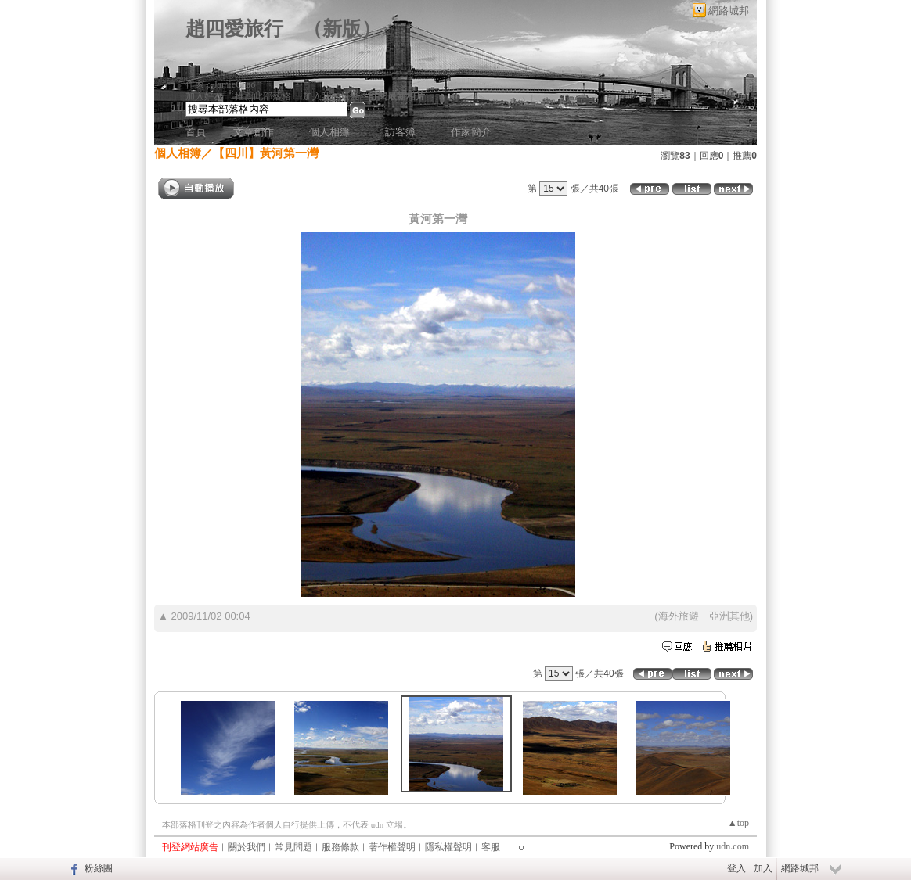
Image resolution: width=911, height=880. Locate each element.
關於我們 (246, 847)
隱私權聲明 (448, 847)
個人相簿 (329, 132)
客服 (490, 847)
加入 (763, 868)
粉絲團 (99, 868)
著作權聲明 (392, 847)
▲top (738, 822)
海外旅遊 (678, 616)
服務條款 (340, 847)
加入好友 (204, 96)
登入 (736, 868)
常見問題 (293, 847)
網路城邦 (728, 10)
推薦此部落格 (263, 96)
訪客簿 (400, 132)
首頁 (195, 132)
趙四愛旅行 (234, 28)
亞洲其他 (729, 616)
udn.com (732, 846)
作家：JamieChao (220, 84)
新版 (342, 28)
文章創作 (253, 132)
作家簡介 (471, 132)
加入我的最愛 (331, 96)
